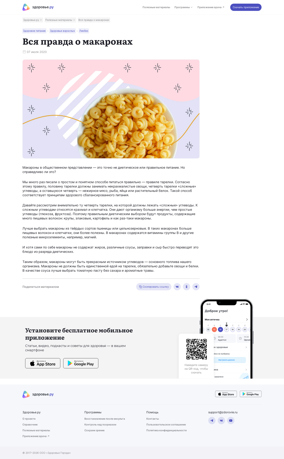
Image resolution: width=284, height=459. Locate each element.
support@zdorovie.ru (222, 412)
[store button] (42, 363)
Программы (183, 7)
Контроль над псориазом (100, 424)
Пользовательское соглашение (166, 424)
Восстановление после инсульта (104, 418)
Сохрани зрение (94, 430)
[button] (32, 19)
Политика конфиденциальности (166, 430)
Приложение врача (211, 7)
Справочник (30, 424)
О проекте (29, 418)
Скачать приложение (246, 7)
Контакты (152, 418)
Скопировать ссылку (154, 287)
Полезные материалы (156, 7)
